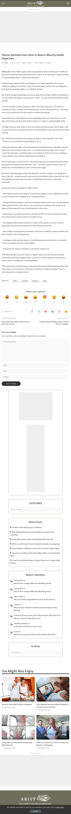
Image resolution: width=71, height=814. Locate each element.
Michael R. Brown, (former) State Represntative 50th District (36, 615)
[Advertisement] (35, 27)
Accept (35, 811)
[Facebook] (32, 311)
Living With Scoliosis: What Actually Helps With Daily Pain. (33, 539)
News (36, 63)
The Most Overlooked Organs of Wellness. (27, 527)
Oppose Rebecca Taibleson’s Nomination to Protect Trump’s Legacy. (36, 548)
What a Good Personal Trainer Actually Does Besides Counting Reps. (36, 544)
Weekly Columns (45, 63)
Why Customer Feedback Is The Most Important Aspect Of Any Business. (35, 608)
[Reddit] (59, 311)
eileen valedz (18, 596)
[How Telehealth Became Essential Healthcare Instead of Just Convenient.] (52, 689)
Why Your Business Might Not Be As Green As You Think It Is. (35, 599)
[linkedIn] (52, 311)
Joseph (16, 604)
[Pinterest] (45, 311)
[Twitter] (39, 311)
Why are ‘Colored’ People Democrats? (27, 618)
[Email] (66, 311)
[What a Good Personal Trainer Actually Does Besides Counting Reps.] (52, 727)
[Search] (68, 3)
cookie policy (59, 807)
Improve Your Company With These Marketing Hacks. (32, 583)
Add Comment (27, 63)
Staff (6, 63)
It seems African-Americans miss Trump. (28, 626)
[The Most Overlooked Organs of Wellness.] (18, 689)
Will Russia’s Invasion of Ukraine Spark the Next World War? (35, 634)
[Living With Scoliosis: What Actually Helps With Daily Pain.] (18, 727)
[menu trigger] (4, 3)
